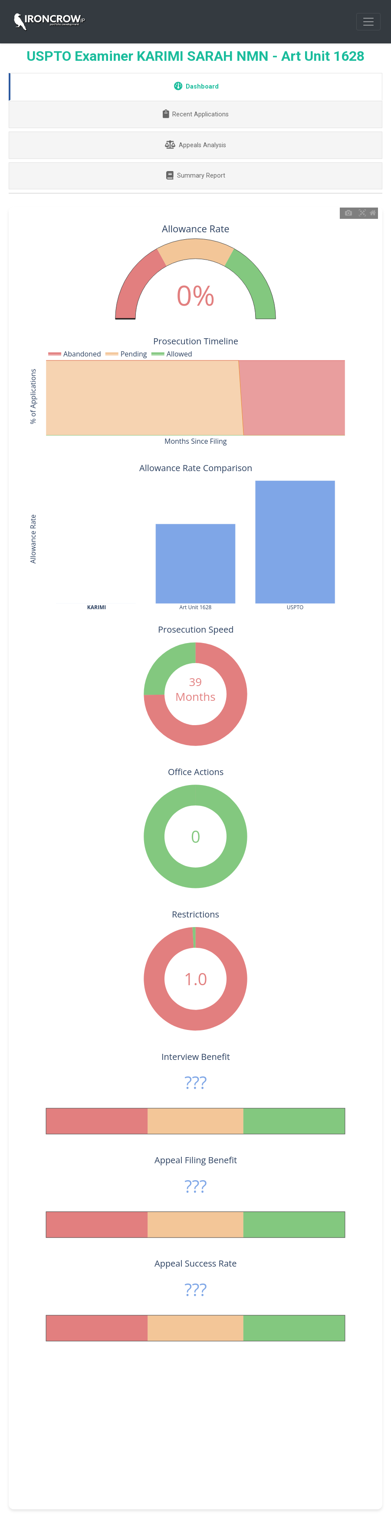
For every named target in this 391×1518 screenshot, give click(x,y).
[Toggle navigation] (368, 21)
